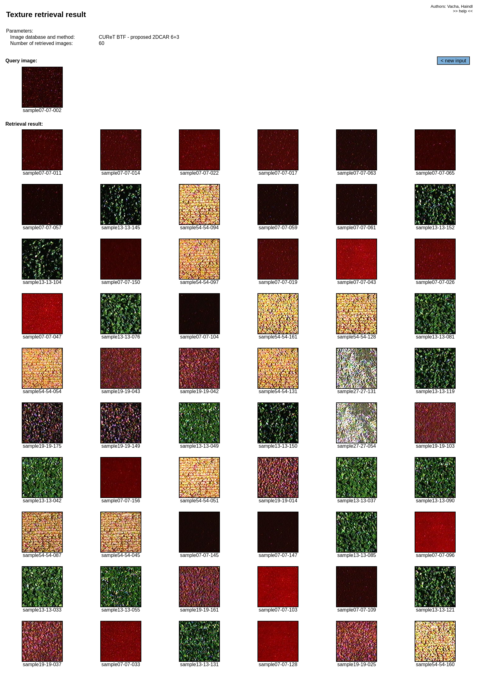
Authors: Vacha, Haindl (452, 6)
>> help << (463, 11)
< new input (453, 60)
